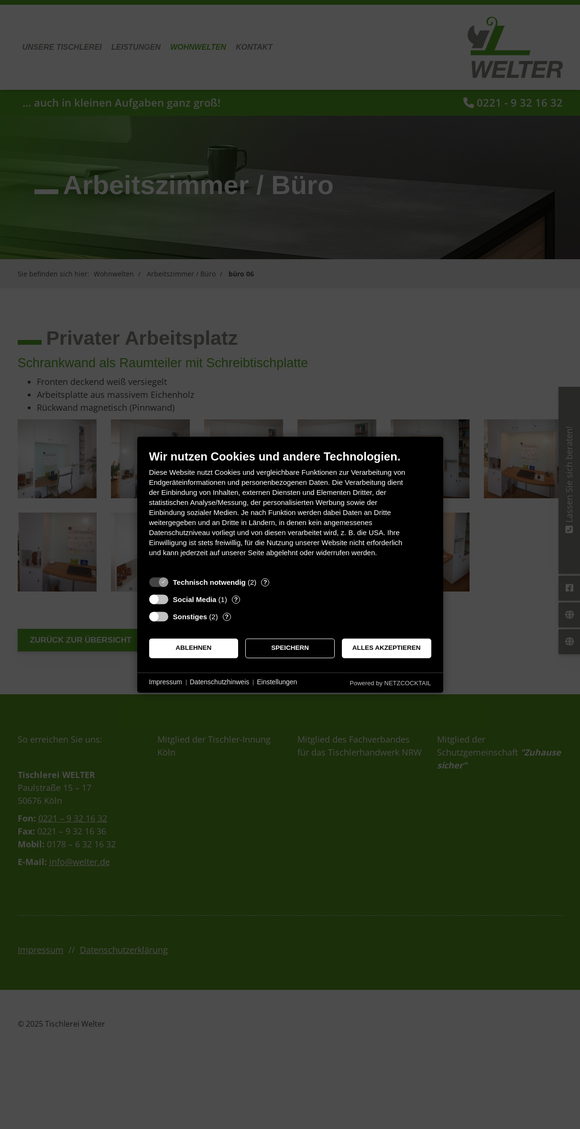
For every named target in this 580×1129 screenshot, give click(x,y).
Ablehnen (193, 648)
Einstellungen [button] (277, 682)
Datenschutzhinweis (220, 682)
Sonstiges (190, 617)
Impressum (165, 682)
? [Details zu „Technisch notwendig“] (265, 582)
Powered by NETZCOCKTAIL (390, 683)
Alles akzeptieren (386, 648)
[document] (290, 510)
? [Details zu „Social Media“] (236, 599)
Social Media (195, 599)
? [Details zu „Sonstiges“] (227, 616)
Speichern (290, 648)
